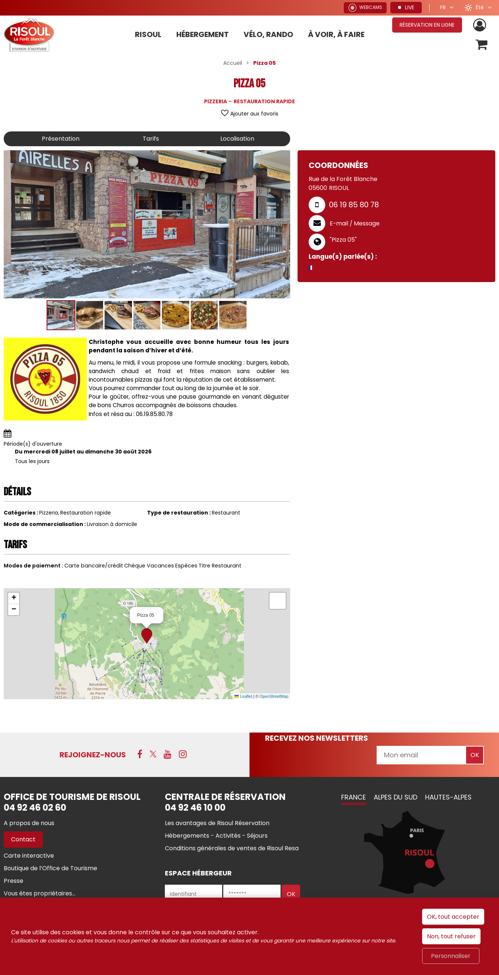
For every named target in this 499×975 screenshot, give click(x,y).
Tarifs (151, 138)
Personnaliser (451, 956)
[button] (482, 44)
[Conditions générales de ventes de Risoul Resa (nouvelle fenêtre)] (232, 848)
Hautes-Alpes (448, 797)
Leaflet (243, 696)
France (353, 797)
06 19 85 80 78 (354, 205)
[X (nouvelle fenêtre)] (153, 754)
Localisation (237, 138)
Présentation (60, 138)
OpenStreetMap (273, 696)
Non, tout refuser (451, 936)
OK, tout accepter (453, 916)
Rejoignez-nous (93, 755)
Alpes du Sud (395, 797)
